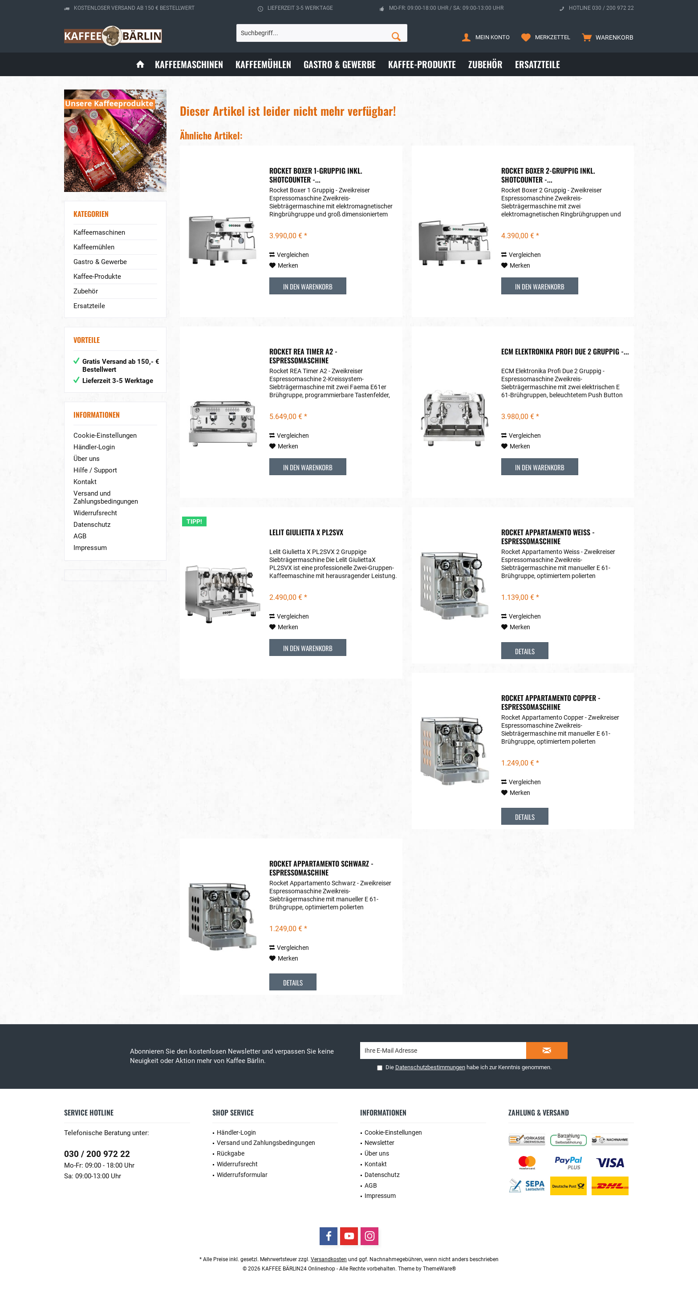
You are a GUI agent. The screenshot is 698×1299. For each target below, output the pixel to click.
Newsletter (379, 1142)
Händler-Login (94, 447)
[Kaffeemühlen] (263, 64)
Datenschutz (91, 525)
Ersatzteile (89, 306)
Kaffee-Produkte (97, 277)
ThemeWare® (439, 1269)
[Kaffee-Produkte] (422, 64)
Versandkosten (329, 1259)
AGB (79, 536)
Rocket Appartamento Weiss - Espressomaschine (548, 537)
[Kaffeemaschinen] (189, 64)
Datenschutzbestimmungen (430, 1067)
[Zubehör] (485, 64)
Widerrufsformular (242, 1174)
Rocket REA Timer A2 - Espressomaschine (303, 356)
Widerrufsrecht (95, 513)
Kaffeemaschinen (99, 232)
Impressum (90, 548)
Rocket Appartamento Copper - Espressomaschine (551, 702)
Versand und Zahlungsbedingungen (105, 497)
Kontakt (85, 482)
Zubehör (85, 291)
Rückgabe (230, 1153)
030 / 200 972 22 (97, 1154)
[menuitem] (605, 37)
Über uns (86, 459)
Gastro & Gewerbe (100, 262)
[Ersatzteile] (537, 64)
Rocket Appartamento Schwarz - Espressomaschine (321, 868)
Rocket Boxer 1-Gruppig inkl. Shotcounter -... (315, 175)
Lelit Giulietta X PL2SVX (306, 533)
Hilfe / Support (95, 470)
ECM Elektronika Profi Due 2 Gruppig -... (565, 352)
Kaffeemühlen (93, 247)
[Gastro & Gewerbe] (339, 64)
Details (525, 651)
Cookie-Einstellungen (105, 436)
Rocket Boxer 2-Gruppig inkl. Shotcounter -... (548, 175)
